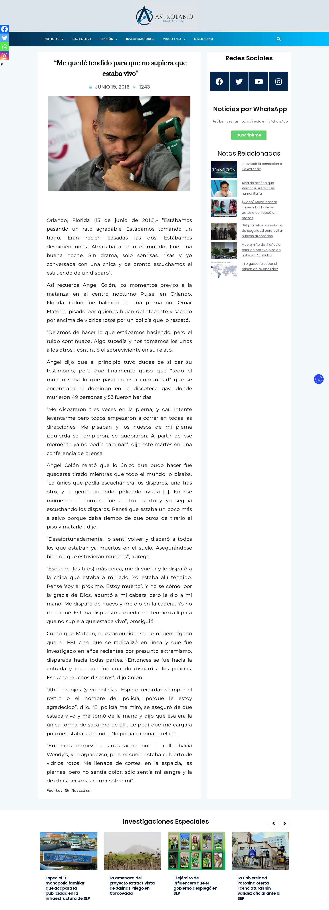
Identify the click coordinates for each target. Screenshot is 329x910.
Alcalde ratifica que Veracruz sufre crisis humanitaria (258, 188)
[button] (279, 39)
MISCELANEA (174, 39)
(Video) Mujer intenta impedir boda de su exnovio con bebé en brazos (259, 210)
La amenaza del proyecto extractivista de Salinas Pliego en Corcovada (132, 885)
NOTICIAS (53, 39)
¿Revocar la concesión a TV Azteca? (262, 167)
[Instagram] (4, 55)
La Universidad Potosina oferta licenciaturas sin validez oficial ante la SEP (259, 888)
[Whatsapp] (4, 46)
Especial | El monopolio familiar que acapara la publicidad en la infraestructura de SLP (68, 888)
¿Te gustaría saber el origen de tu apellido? (260, 267)
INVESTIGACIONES (140, 39)
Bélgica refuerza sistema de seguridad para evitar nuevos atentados (262, 231)
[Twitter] (4, 38)
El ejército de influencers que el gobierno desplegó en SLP (195, 885)
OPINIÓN (108, 39)
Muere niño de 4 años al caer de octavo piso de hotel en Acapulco (261, 250)
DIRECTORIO (203, 39)
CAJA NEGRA (81, 39)
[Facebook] (4, 29)
